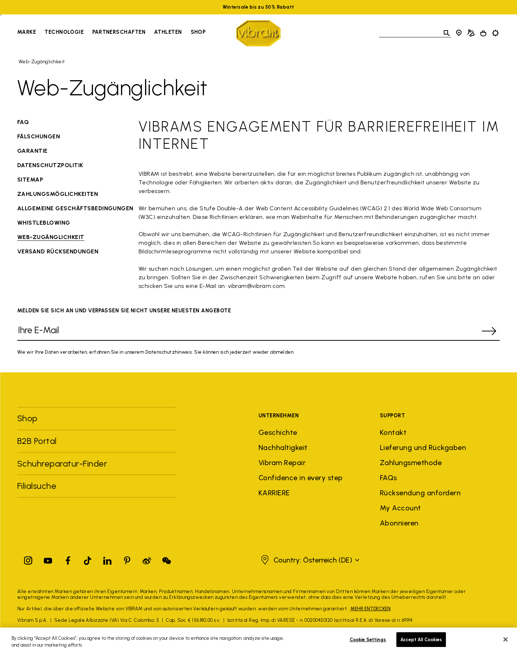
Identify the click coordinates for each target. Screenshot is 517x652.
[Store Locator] (459, 33)
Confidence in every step (300, 477)
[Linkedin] (107, 559)
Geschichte (277, 432)
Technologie (64, 32)
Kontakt (393, 432)
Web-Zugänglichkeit (42, 61)
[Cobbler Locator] (471, 33)
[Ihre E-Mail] (247, 331)
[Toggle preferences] (495, 33)
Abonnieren (399, 523)
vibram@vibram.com (256, 286)
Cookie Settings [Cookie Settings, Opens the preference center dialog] (368, 644)
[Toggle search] (446, 33)
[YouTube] (48, 559)
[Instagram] (28, 559)
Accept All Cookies (421, 644)
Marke (26, 32)
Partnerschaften (118, 32)
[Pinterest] (127, 559)
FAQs (388, 477)
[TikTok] (87, 559)
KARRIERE (274, 492)
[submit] (489, 331)
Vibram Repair (282, 462)
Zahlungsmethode (411, 462)
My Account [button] (400, 508)
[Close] (505, 644)
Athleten (168, 32)
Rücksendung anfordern (420, 492)
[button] (309, 560)
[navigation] (111, 33)
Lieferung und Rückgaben (423, 447)
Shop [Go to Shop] (198, 32)
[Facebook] (68, 559)
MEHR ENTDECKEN (370, 608)
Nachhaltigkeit (283, 447)
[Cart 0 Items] (483, 33)
